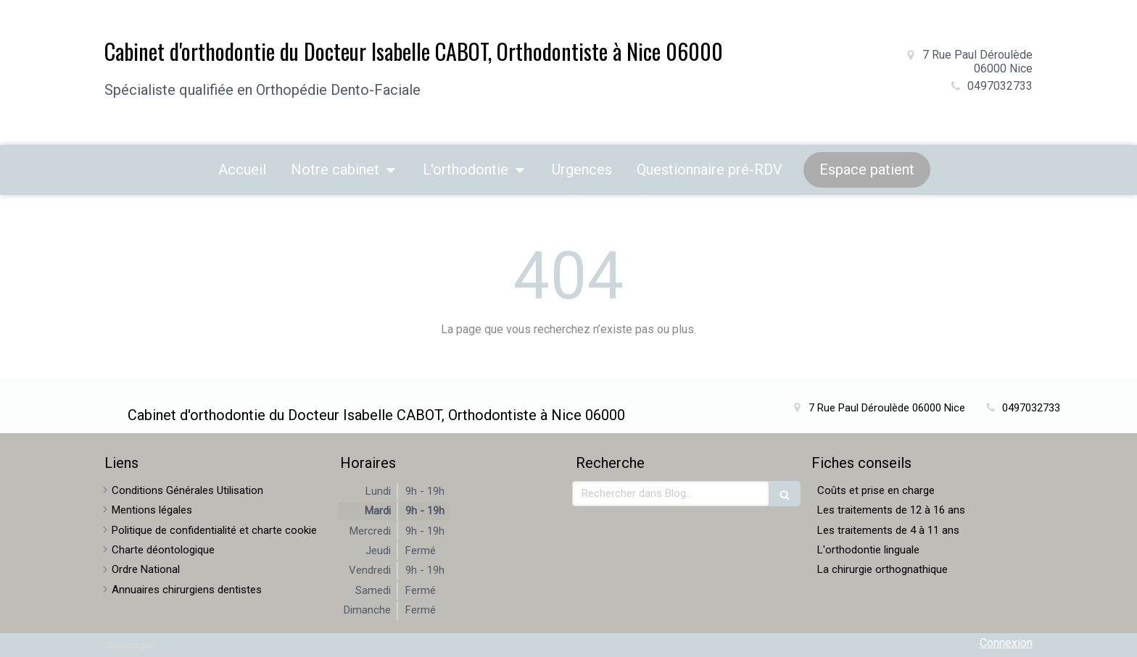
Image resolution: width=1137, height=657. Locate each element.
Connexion (1006, 643)
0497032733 (1000, 86)
